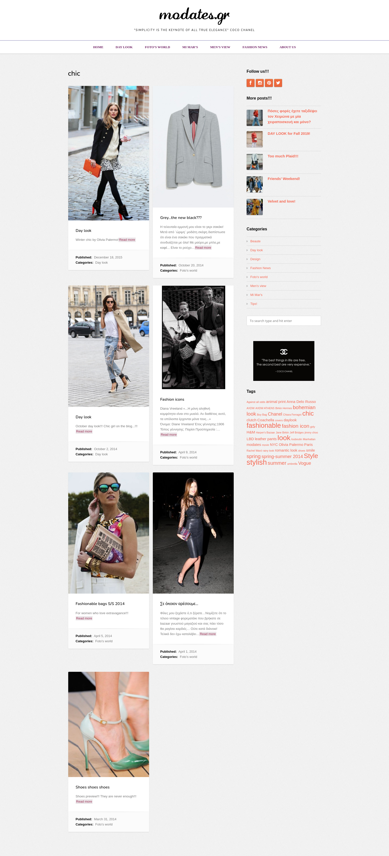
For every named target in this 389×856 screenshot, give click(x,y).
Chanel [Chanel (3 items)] (275, 414)
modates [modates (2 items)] (254, 444)
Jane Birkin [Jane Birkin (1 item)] (282, 432)
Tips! (253, 304)
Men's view (258, 286)
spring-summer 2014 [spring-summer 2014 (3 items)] (282, 456)
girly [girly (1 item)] (312, 426)
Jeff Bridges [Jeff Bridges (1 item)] (297, 432)
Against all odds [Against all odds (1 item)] (256, 401)
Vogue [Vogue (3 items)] (304, 463)
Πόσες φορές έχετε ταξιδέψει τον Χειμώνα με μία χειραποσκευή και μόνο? (292, 116)
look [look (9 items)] (284, 438)
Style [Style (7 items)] (311, 455)
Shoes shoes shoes (93, 787)
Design (255, 259)
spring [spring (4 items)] (254, 456)
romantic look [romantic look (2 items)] (286, 450)
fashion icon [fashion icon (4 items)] (295, 426)
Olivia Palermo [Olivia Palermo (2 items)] (291, 444)
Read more (127, 240)
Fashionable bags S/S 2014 (100, 603)
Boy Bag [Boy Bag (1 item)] (262, 414)
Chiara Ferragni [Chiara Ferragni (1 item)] (292, 414)
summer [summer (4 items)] (277, 463)
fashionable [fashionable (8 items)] (264, 425)
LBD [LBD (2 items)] (250, 439)
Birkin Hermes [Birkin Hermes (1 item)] (283, 408)
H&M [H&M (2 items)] (251, 432)
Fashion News (255, 47)
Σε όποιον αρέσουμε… (179, 603)
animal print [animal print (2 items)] (276, 401)
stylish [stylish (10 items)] (257, 462)
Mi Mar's (256, 295)
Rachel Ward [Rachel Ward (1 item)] (254, 450)
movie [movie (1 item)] (265, 444)
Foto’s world (157, 47)
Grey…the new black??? (181, 217)
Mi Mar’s (190, 47)
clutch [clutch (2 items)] (252, 420)
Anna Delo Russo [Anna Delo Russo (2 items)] (301, 401)
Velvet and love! (281, 201)
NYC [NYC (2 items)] (274, 444)
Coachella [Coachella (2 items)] (265, 420)
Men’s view (220, 47)
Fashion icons (172, 399)
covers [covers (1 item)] (279, 420)
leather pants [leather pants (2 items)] (266, 439)
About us (288, 47)
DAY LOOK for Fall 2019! (289, 134)
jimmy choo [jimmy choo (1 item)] (311, 432)
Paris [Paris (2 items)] (308, 444)
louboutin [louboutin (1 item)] (296, 439)
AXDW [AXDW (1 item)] (251, 408)
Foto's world (188, 270)
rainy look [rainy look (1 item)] (268, 450)
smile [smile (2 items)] (310, 450)
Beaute (255, 241)
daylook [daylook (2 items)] (290, 420)
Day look (124, 47)
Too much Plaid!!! (283, 156)
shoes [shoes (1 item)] (301, 450)
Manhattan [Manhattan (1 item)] (309, 439)
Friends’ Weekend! (284, 179)
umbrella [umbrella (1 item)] (292, 463)
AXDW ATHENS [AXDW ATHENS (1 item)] (265, 408)
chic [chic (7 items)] (308, 413)
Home (98, 47)
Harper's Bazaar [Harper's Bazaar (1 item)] (265, 432)
